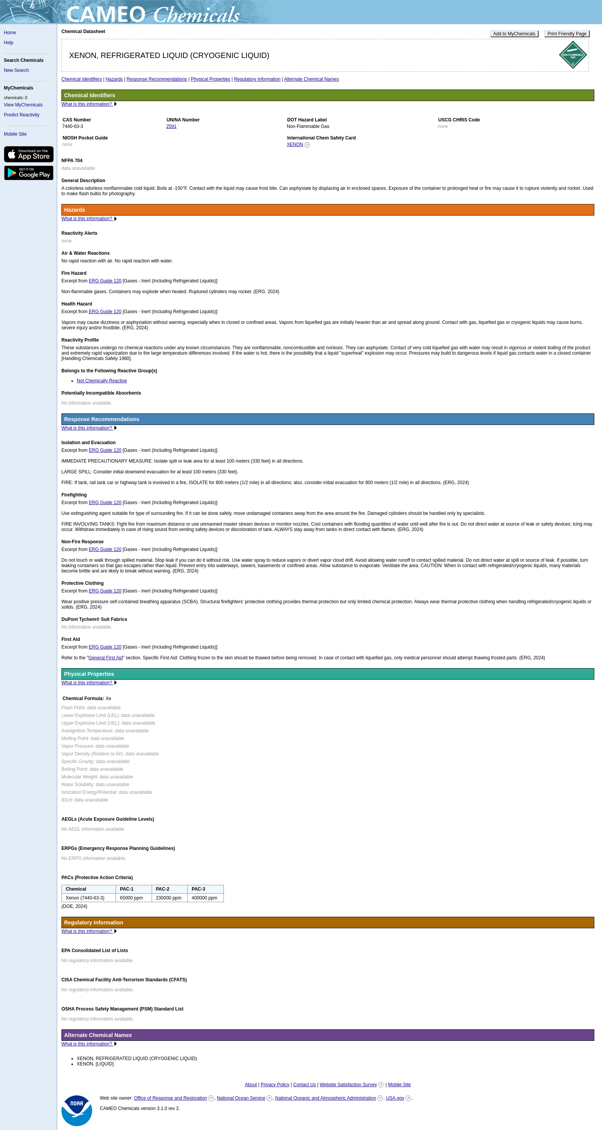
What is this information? (87, 104)
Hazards (114, 79)
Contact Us (304, 1084)
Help (8, 42)
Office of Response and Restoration (170, 1098)
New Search (16, 70)
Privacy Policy (275, 1084)
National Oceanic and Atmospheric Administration (325, 1098)
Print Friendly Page (567, 34)
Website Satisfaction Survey (348, 1084)
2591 (171, 126)
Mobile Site (15, 134)
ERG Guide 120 (105, 281)
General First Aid (105, 657)
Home (10, 32)
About (251, 1084)
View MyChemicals (23, 105)
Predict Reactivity (22, 115)
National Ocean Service (241, 1098)
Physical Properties (210, 79)
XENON (295, 144)
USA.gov (395, 1098)
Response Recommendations (157, 79)
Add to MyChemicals (514, 34)
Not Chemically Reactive (102, 380)
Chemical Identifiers (81, 79)
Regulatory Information (257, 79)
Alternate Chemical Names (311, 79)
